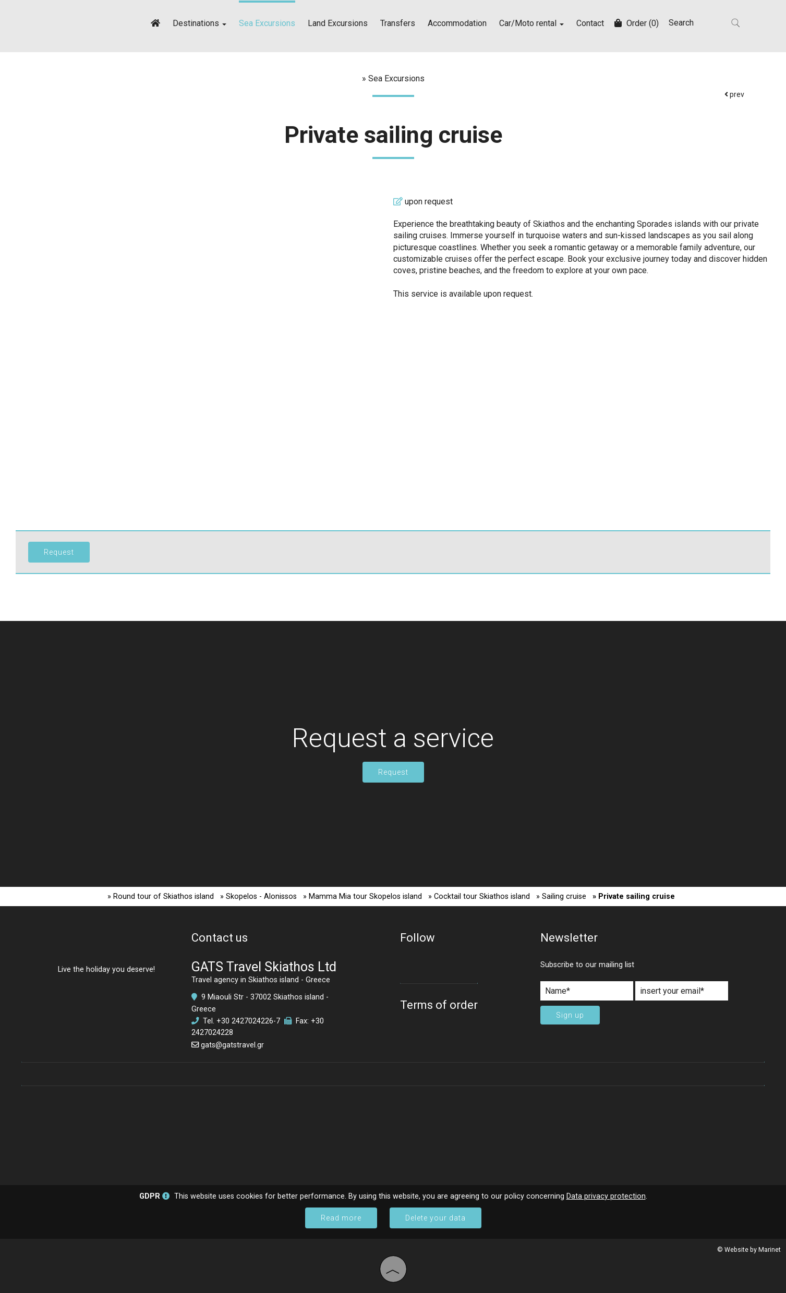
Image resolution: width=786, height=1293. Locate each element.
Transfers (397, 23)
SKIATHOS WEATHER (393, 1130)
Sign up (570, 1015)
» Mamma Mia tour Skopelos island (362, 896)
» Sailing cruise (561, 896)
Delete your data (435, 1218)
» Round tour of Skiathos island (160, 896)
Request (393, 772)
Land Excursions (338, 23)
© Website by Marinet (749, 1249)
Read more (341, 1218)
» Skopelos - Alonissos (258, 896)
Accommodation (457, 23)
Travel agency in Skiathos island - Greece (260, 979)
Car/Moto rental (531, 23)
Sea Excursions (267, 23)
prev (734, 94)
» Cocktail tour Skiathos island (479, 896)
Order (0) (636, 23)
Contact (590, 23)
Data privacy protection (606, 1196)
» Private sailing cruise (633, 896)
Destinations (199, 23)
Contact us (219, 937)
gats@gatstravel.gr (232, 1045)
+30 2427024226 (244, 1021)
